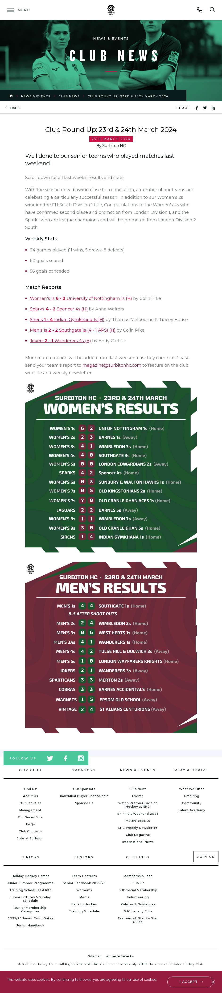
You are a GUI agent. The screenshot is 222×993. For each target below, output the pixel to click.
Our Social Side (30, 817)
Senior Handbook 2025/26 (84, 883)
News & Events (35, 96)
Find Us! (30, 789)
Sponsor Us (84, 803)
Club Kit (138, 883)
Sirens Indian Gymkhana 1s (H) (67, 319)
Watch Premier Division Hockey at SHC (138, 804)
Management (30, 810)
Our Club (30, 770)
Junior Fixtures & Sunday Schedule (30, 898)
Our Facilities (30, 803)
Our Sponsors (84, 789)
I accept (189, 982)
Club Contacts (30, 831)
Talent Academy (191, 810)
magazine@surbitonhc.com (111, 365)
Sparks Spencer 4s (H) (59, 309)
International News (138, 842)
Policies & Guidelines (138, 904)
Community (191, 803)
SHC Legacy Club (138, 911)
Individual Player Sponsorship (84, 796)
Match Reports (138, 820)
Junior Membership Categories (30, 909)
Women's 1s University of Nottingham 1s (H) (81, 298)
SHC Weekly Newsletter (137, 828)
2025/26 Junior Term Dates (30, 918)
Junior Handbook (30, 925)
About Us (30, 796)
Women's (84, 890)
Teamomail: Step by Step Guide (138, 920)
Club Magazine (138, 835)
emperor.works (120, 956)
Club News (69, 96)
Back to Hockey (84, 904)
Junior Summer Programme (30, 883)
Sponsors (84, 770)
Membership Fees (137, 876)
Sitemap (95, 956)
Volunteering (138, 897)
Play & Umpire (192, 770)
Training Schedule (84, 911)
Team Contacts (84, 876)
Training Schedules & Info (30, 890)
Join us (206, 856)
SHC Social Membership (138, 890)
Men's (84, 897)
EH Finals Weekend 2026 (137, 813)
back (15, 108)
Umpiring (191, 796)
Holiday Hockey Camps (30, 876)
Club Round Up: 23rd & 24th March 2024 (128, 96)
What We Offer (191, 789)
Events (138, 796)
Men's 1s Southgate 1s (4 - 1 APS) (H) (72, 330)
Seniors (84, 857)
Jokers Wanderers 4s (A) (60, 340)
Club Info (138, 857)
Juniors (30, 857)
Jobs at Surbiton (30, 838)
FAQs (30, 824)
